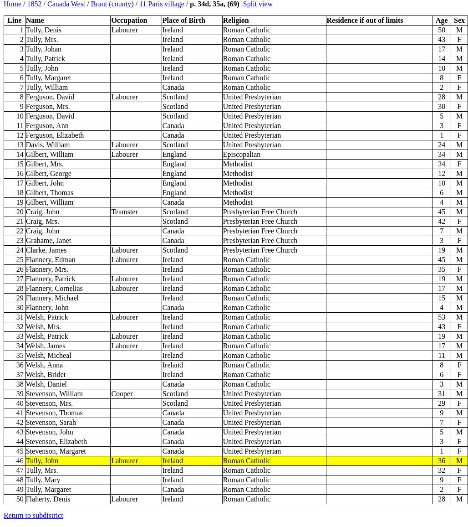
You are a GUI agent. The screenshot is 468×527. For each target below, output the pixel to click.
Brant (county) (112, 4)
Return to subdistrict (33, 515)
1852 (34, 4)
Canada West (66, 4)
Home (12, 4)
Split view (258, 4)
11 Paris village (161, 4)
